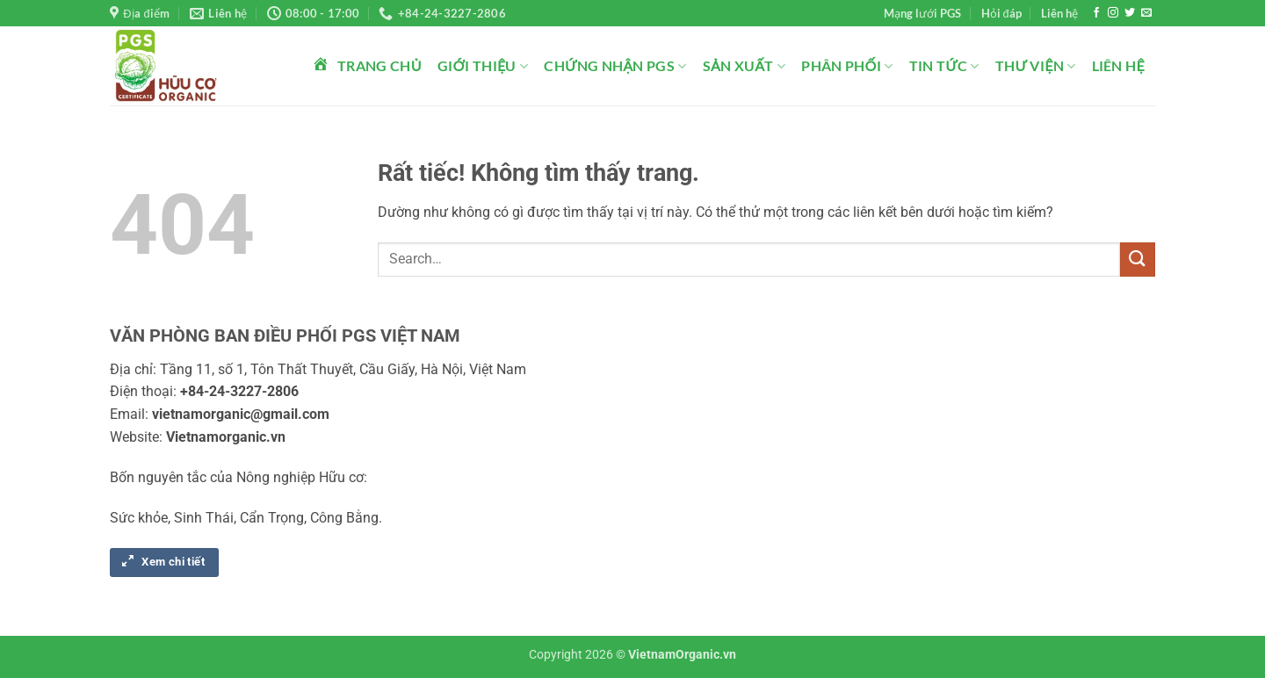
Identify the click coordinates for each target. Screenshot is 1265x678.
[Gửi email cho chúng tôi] (1146, 13)
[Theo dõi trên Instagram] (1113, 13)
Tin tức (944, 66)
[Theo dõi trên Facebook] (1096, 13)
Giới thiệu (483, 66)
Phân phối (847, 66)
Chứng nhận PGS (615, 66)
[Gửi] (1137, 259)
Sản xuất (744, 66)
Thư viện (1035, 66)
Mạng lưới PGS (922, 13)
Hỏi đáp (1001, 13)
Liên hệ (1059, 13)
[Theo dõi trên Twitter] (1129, 13)
